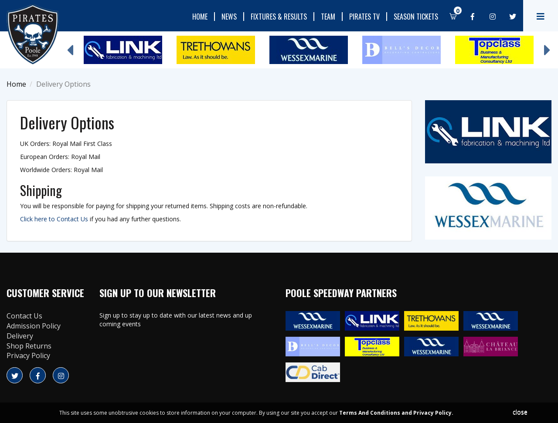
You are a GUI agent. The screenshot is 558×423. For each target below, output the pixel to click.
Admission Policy (34, 326)
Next (547, 45)
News (229, 16)
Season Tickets (416, 16)
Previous (69, 45)
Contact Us (24, 316)
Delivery (20, 336)
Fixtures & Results (279, 16)
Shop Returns (29, 346)
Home (200, 16)
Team (328, 16)
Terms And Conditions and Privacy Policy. (396, 412)
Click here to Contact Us (54, 219)
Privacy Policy (28, 355)
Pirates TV (364, 16)
